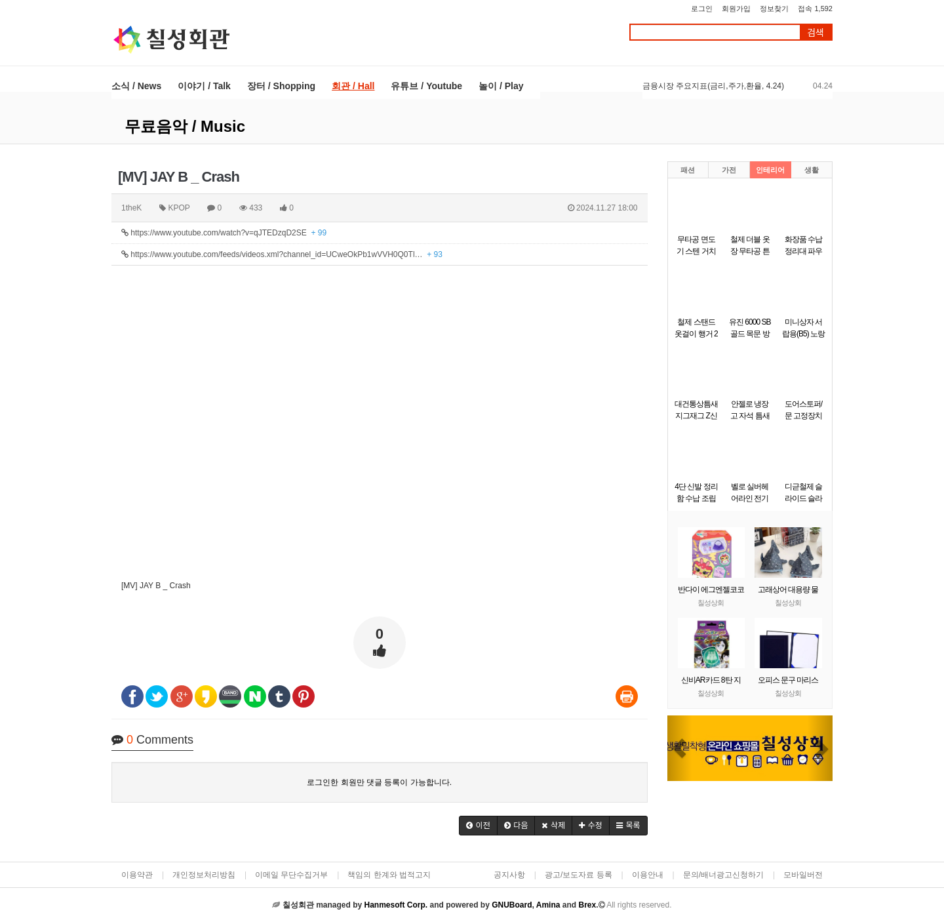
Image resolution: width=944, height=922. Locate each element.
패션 (687, 170)
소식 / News (136, 86)
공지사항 (509, 874)
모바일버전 (803, 874)
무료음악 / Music (185, 126)
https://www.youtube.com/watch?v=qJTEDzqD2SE (223, 232)
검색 (815, 32)
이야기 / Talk (204, 86)
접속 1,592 (815, 8)
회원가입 (736, 8)
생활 (811, 170)
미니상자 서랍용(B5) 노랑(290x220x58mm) (807, 333)
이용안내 (647, 874)
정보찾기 (774, 8)
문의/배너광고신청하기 (723, 874)
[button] (478, 825)
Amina (548, 905)
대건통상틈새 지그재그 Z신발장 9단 (696, 415)
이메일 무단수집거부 (291, 874)
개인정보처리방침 (203, 874)
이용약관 (137, 874)
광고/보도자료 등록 (578, 874)
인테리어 (770, 170)
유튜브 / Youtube (426, 86)
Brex (587, 905)
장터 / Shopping (281, 86)
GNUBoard (512, 905)
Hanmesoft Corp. (395, 905)
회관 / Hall (353, 86)
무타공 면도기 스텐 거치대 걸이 (696, 251)
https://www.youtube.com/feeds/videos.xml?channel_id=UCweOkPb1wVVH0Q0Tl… (281, 254)
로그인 (702, 8)
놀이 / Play (501, 86)
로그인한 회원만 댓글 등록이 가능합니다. (379, 782)
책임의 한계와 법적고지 (389, 874)
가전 (729, 170)
